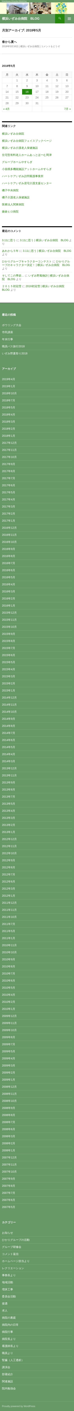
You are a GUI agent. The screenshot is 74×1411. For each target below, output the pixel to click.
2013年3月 (8, 817)
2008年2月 (8, 1143)
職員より (7, 1353)
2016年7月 (8, 563)
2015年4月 (8, 669)
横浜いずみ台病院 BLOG (20, 18)
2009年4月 (8, 1058)
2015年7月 (8, 648)
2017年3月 (8, 506)
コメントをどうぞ (50, 46)
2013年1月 (8, 832)
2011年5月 (8, 931)
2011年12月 (9, 902)
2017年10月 (9, 457)
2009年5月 (8, 1051)
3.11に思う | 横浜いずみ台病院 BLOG (44, 240)
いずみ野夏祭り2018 (14, 353)
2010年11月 (9, 945)
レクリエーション (13, 1268)
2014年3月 (8, 761)
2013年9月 (8, 782)
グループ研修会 (11, 1246)
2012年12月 (9, 839)
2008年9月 (8, 1107)
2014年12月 (9, 697)
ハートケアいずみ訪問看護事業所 (22, 176)
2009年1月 (8, 1079)
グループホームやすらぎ (17, 162)
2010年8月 (8, 966)
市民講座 (7, 332)
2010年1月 (8, 1008)
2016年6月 (8, 570)
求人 (4, 1310)
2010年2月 (8, 1001)
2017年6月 (8, 485)
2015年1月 (8, 690)
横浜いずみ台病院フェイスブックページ (27, 140)
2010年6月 (8, 980)
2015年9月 (8, 633)
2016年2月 (8, 598)
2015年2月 (8, 683)
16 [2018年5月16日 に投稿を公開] (27, 91)
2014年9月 (8, 718)
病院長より (9, 1338)
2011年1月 (8, 938)
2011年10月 (9, 916)
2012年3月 (8, 888)
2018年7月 (8, 400)
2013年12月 (9, 768)
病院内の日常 (10, 1324)
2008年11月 (9, 1093)
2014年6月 (8, 740)
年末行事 (7, 339)
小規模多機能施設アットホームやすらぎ (27, 169)
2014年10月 (9, 711)
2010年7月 (8, 973)
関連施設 (7, 1381)
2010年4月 (8, 994)
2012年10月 (9, 853)
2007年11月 (9, 1164)
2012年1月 (8, 895)
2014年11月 (9, 704)
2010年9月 (8, 959)
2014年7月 (8, 732)
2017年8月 (8, 471)
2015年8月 (8, 641)
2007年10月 (9, 1171)
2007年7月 (8, 1192)
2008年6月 (8, 1129)
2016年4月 (8, 584)
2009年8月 (8, 1037)
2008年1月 (8, 1150)
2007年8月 (8, 1185)
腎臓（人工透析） (13, 1360)
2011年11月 (9, 909)
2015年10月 (9, 626)
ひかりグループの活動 (16, 1239)
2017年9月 (8, 464)
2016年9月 (8, 549)
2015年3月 (8, 676)
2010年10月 (9, 952)
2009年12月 (9, 1016)
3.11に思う (9, 240)
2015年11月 (9, 619)
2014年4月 (8, 754)
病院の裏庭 (9, 1317)
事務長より (9, 1275)
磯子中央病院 (10, 190)
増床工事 (7, 1289)
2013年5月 (8, 803)
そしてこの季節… (13, 275)
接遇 (4, 1303)
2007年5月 (8, 1207)
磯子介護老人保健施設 (16, 197)
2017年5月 (8, 492)
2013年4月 (8, 810)
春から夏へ (9, 41)
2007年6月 (8, 1199)
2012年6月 (8, 881)
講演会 (6, 1367)
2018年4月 (8, 414)
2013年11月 (9, 775)
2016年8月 (8, 556)
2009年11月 (9, 1023)
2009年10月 (9, 1030)
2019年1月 (8, 386)
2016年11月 (9, 534)
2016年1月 (8, 605)
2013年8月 (8, 789)
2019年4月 (8, 379)
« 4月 (6, 108)
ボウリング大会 (11, 325)
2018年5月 (8, 407)
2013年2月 (8, 824)
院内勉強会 (9, 1388)
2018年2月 (8, 428)
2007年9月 (8, 1178)
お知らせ (7, 1232)
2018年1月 (8, 435)
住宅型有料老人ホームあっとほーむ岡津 (27, 154)
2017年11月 (9, 449)
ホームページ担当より (16, 1261)
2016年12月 (9, 527)
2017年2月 (8, 513)
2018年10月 (9, 393)
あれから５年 (10, 250)
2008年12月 (9, 1086)
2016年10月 (9, 541)
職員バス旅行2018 (13, 346)
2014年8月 (8, 725)
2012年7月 (8, 874)
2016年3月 (8, 591)
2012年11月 (9, 846)
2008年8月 (8, 1115)
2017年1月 (8, 520)
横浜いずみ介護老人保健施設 (20, 147)
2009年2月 (8, 1072)
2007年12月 (9, 1157)
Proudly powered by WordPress (18, 1406)
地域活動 (7, 1282)
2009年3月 (8, 1065)
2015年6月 (8, 655)
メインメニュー (69, 18)
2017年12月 (9, 442)
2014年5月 (8, 747)
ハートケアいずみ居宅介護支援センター (27, 183)
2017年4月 (8, 499)
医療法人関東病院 (13, 204)
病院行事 (7, 1331)
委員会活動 (9, 1296)
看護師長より (10, 1346)
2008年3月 (8, 1136)
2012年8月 (8, 867)
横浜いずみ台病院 (29, 46)
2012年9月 (8, 860)
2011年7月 (8, 924)
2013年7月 (8, 796)
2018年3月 (8, 421)
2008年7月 (8, 1122)
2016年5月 (8, 577)
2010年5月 (8, 987)
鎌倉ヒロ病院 (10, 211)
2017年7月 (8, 478)
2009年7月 (8, 1044)
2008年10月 (9, 1100)
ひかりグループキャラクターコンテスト (27, 261)
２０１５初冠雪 (11, 286)
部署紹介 (7, 1374)
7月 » (67, 108)
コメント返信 (10, 1254)
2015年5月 (8, 662)
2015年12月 (9, 612)
